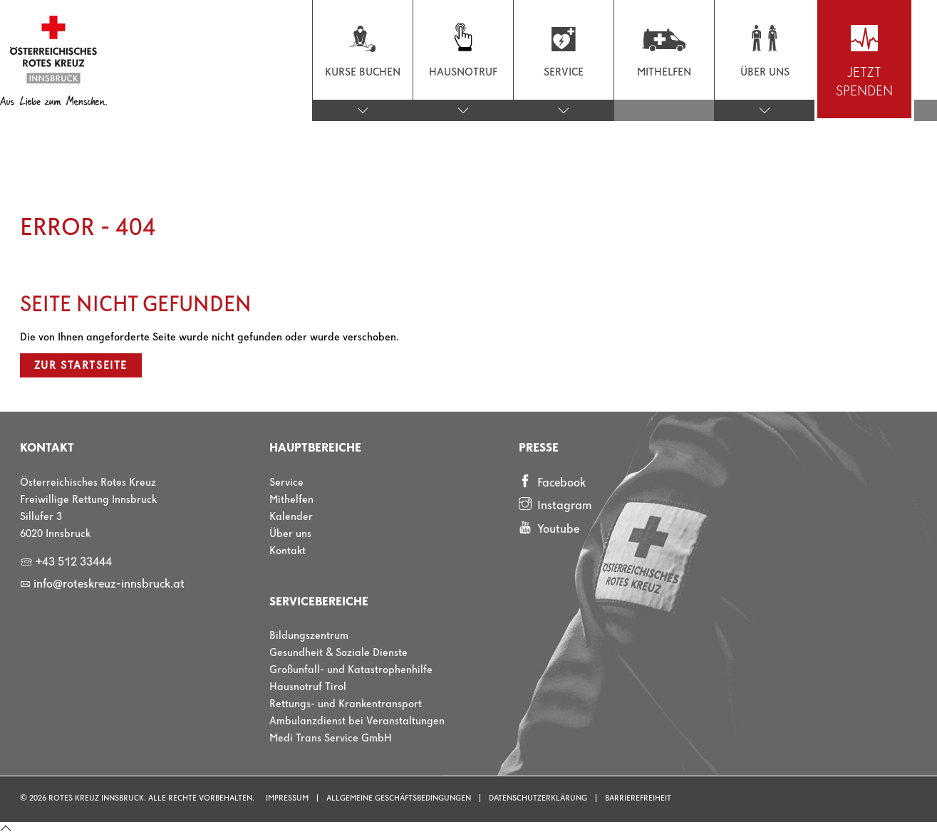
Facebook (552, 482)
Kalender (291, 517)
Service (286, 483)
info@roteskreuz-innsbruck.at (102, 584)
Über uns (290, 534)
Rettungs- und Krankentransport (345, 704)
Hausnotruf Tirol (307, 687)
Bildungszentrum (308, 636)
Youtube (549, 528)
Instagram (555, 505)
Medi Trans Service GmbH (330, 738)
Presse (539, 448)
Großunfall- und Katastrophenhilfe (351, 670)
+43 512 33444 (66, 562)
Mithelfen (291, 500)
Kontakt (287, 551)
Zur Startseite (81, 366)
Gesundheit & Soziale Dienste (338, 653)
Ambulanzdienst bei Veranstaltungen (357, 721)
